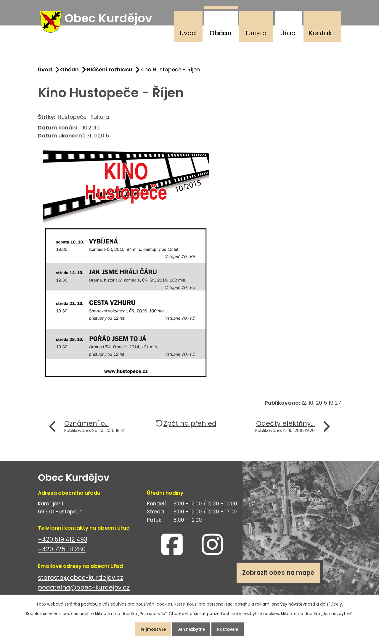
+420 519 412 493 (62, 543)
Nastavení (232, 628)
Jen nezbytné (191, 628)
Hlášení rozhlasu (109, 73)
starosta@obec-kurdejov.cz (80, 581)
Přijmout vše (149, 628)
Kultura (100, 120)
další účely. (331, 602)
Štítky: (46, 120)
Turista (256, 33)
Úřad (288, 33)
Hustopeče (72, 120)
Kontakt (322, 33)
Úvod (187, 33)
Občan (220, 33)
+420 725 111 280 (62, 552)
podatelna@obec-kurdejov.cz (84, 591)
